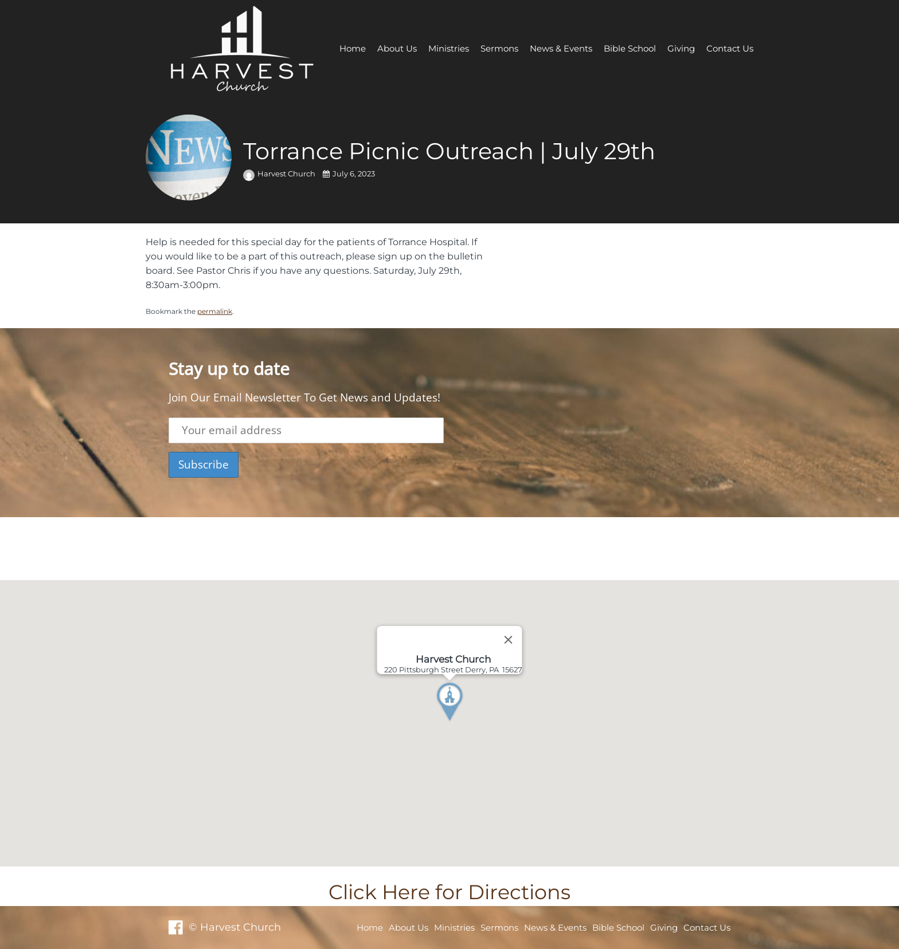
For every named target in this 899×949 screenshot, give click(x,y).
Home (352, 48)
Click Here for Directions (449, 892)
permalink (214, 311)
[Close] (508, 639)
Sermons (499, 48)
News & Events (561, 48)
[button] (471, 723)
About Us (397, 48)
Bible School (630, 48)
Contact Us (729, 48)
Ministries (448, 48)
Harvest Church (280, 174)
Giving (681, 48)
